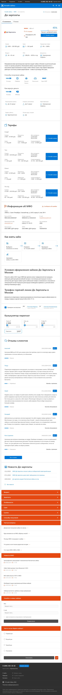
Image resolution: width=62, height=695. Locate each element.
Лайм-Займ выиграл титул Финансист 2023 (16, 568)
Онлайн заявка (49, 35)
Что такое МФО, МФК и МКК (12, 550)
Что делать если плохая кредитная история (16, 544)
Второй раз (9, 639)
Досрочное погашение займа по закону (15, 528)
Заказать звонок (24, 666)
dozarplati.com (9, 223)
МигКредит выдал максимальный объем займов (17, 583)
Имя (5, 603)
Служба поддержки (19, 675)
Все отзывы (13, 457)
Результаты (56, 657)
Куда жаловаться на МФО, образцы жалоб (16, 533)
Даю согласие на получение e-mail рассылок (18, 617)
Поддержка (12, 1)
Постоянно (9, 651)
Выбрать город (18, 673)
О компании (7, 21)
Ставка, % (43, 321)
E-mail (5, 610)
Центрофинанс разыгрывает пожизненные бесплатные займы (21, 560)
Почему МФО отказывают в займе (13, 539)
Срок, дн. (26, 321)
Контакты (27, 1)
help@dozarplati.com (45, 218)
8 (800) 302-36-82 (46, 1)
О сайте (20, 1)
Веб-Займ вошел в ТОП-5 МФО (12, 575)
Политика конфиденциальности (11, 685)
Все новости (10, 484)
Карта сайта (17, 678)
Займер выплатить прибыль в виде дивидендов (17, 591)
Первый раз (9, 633)
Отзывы (16, 21)
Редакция (3, 1)
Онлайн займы (8, 11)
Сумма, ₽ (8, 321)
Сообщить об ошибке (50, 206)
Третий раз (9, 645)
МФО (15, 11)
